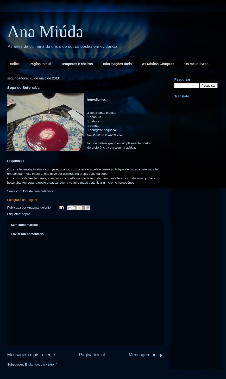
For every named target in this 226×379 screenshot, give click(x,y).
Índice (14, 64)
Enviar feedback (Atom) (41, 364)
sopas (26, 214)
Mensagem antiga (146, 354)
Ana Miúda (45, 31)
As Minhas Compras (158, 64)
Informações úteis (117, 64)
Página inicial (40, 64)
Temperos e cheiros (77, 64)
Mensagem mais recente (31, 354)
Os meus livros (196, 64)
